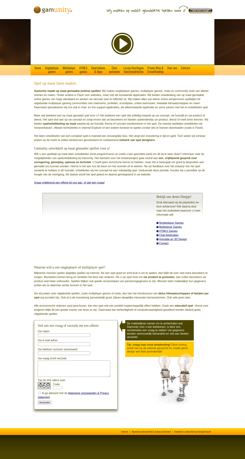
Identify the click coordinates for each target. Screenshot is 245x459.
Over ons (172, 68)
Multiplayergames (69, 70)
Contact (185, 68)
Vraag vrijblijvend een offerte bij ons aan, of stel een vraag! (69, 182)
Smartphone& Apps (98, 70)
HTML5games (83, 70)
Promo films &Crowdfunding (155, 70)
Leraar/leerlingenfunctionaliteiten (134, 70)
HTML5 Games (168, 231)
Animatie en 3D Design (173, 239)
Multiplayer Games (170, 226)
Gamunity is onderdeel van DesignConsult (192, 431)
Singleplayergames (52, 70)
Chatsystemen (114, 70)
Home (38, 68)
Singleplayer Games (171, 222)
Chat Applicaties (169, 235)
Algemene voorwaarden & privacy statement (151, 431)
